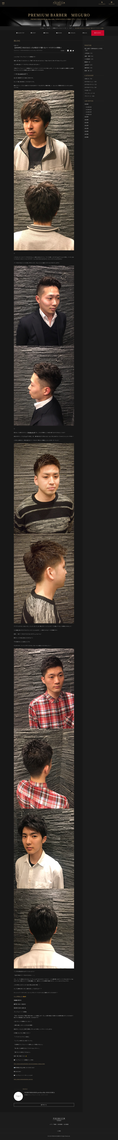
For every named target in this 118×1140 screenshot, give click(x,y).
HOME (42, 28)
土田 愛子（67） (89, 65)
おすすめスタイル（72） (91, 84)
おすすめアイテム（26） (91, 87)
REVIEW (59, 33)
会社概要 (66, 1124)
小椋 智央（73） (89, 53)
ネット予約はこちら (18, 996)
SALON (48, 28)
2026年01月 (89, 114)
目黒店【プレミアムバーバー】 (59, 28)
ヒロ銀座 (59, 1131)
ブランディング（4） (90, 93)
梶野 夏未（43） (89, 68)
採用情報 (60, 1124)
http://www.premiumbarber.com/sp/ (23, 1079)
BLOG (85, 33)
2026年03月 (89, 112)
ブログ (70, 28)
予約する (44, 1105)
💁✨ (24, 996)
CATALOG (72, 33)
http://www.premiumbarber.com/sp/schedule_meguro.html (29, 1063)
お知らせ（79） (89, 78)
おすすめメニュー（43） (91, 81)
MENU (46, 33)
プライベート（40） (90, 96)
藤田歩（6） (88, 62)
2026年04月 (89, 109)
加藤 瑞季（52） (89, 56)
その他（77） (88, 90)
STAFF (33, 33)
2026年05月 (89, 107)
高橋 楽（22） (89, 70)
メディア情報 (53, 1124)
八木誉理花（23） (89, 59)
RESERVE (97, 33)
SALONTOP (20, 33)
